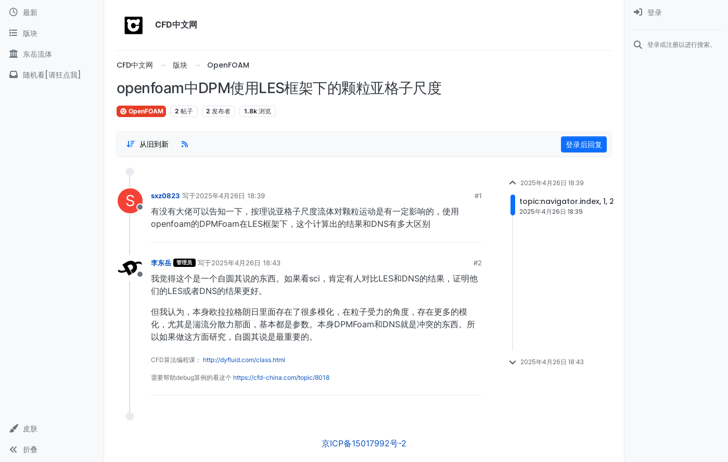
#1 (478, 195)
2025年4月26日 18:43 (245, 263)
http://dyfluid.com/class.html (244, 360)
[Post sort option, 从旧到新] (147, 144)
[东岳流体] (51, 54)
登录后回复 (584, 144)
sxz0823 (165, 195)
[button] (51, 428)
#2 (478, 263)
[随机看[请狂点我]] (51, 75)
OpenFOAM (141, 111)
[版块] (51, 33)
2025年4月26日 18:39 (230, 195)
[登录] (676, 12)
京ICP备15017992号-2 (364, 443)
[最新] (51, 12)
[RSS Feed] (184, 144)
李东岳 (161, 263)
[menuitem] (676, 12)
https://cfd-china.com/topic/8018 (281, 377)
